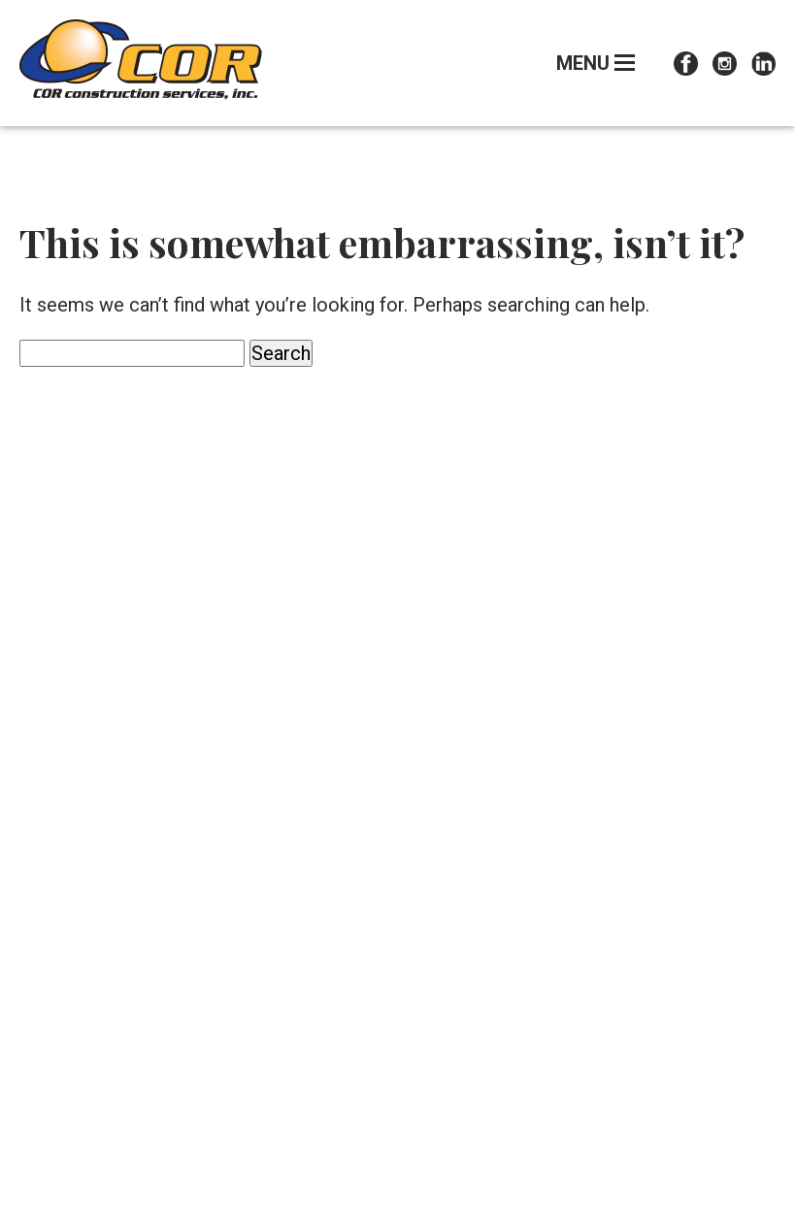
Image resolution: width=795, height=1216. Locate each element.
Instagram (724, 63)
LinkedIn (763, 63)
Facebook (686, 63)
